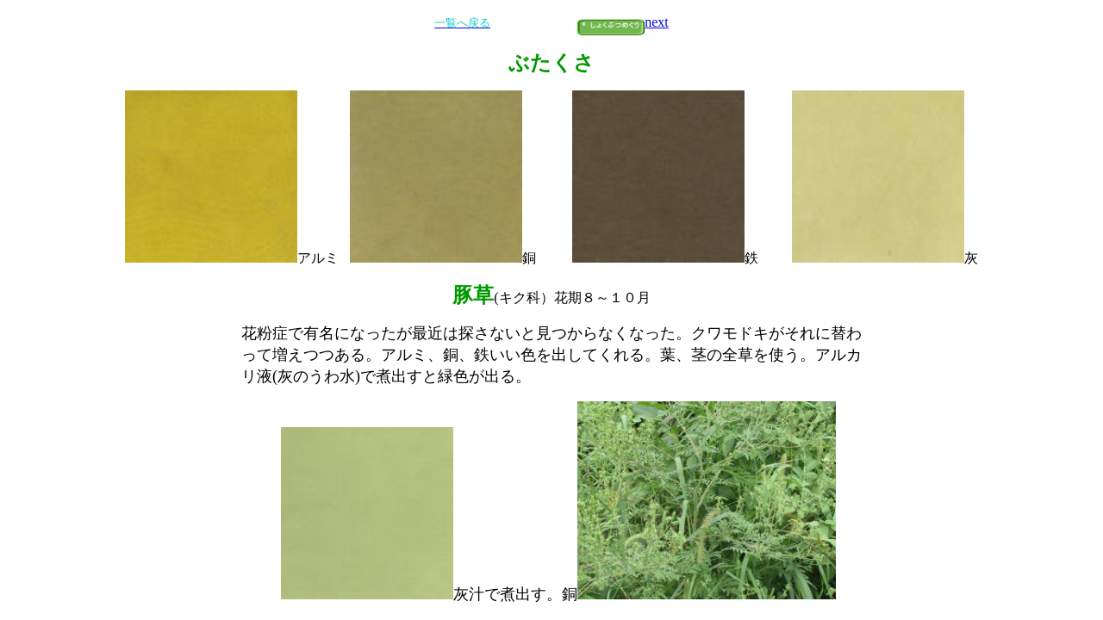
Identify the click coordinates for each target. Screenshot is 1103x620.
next (657, 22)
